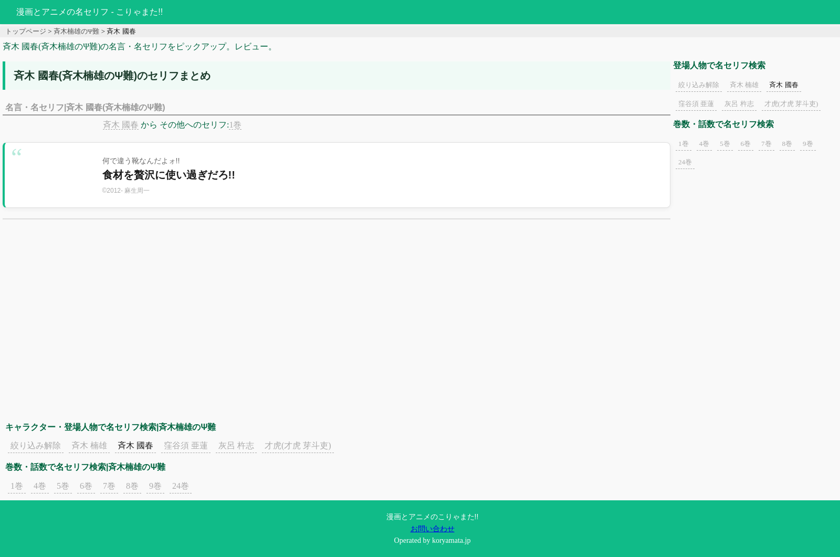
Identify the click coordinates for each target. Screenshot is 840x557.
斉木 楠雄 (89, 445)
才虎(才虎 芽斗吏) (298, 445)
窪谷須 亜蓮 (186, 445)
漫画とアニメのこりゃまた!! (432, 516)
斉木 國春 (121, 124)
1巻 (235, 124)
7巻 (109, 485)
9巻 (155, 485)
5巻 (63, 485)
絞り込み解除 (35, 445)
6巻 (86, 485)
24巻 (180, 485)
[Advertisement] (337, 308)
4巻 (40, 485)
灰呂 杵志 (236, 445)
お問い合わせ (433, 529)
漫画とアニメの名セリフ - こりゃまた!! (89, 11)
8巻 (132, 485)
